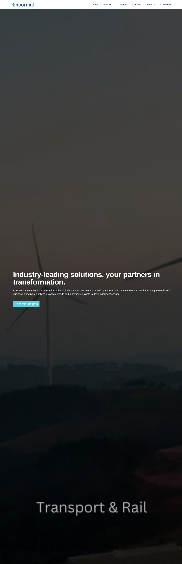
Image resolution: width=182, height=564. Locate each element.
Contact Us (165, 4)
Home (95, 4)
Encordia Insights (26, 304)
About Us (150, 4)
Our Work (137, 4)
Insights (123, 4)
